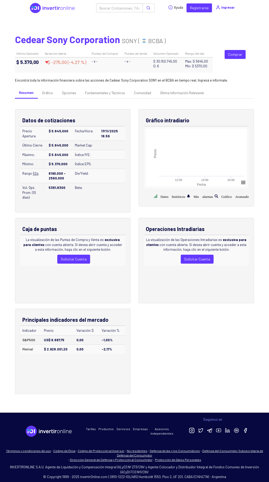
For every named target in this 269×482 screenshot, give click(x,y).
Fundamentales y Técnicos (105, 93)
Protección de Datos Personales (178, 459)
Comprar (235, 54)
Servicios (123, 429)
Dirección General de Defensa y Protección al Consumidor (111, 459)
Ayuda (175, 7)
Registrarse (199, 8)
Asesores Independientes (162, 431)
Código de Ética (64, 451)
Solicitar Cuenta (74, 259)
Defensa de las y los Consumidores (175, 451)
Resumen (26, 93)
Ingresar (225, 7)
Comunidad (142, 93)
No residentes (137, 451)
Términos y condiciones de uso (28, 451)
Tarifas (91, 429)
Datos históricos (173, 196)
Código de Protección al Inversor (101, 451)
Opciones (69, 93)
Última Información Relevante (182, 93)
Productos (106, 429)
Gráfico (47, 93)
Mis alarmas (203, 196)
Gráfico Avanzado (235, 196)
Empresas (140, 429)
